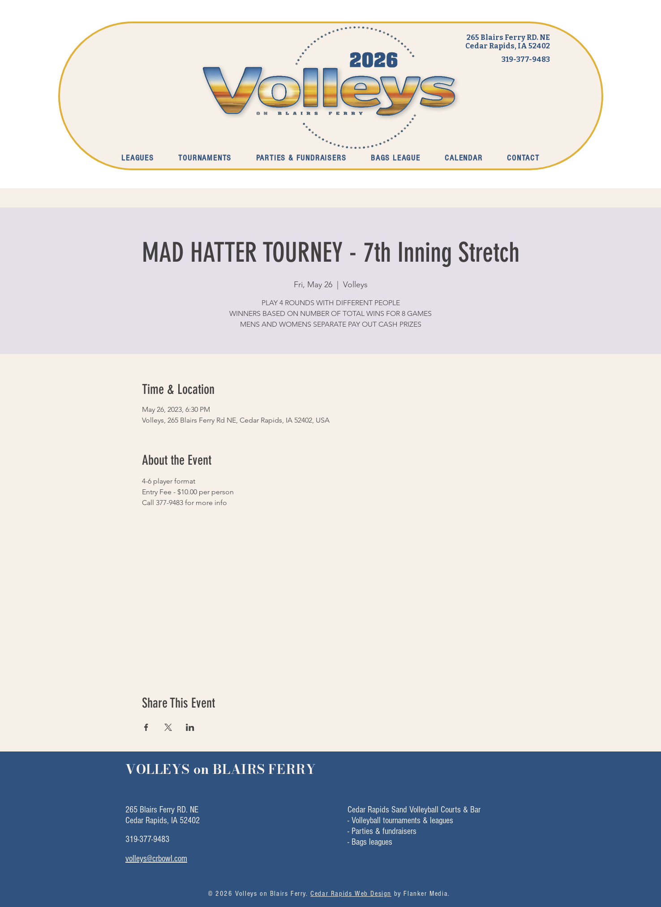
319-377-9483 (526, 59)
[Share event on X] (168, 727)
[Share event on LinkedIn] (190, 727)
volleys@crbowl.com (156, 859)
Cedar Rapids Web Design (350, 894)
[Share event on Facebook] (146, 727)
